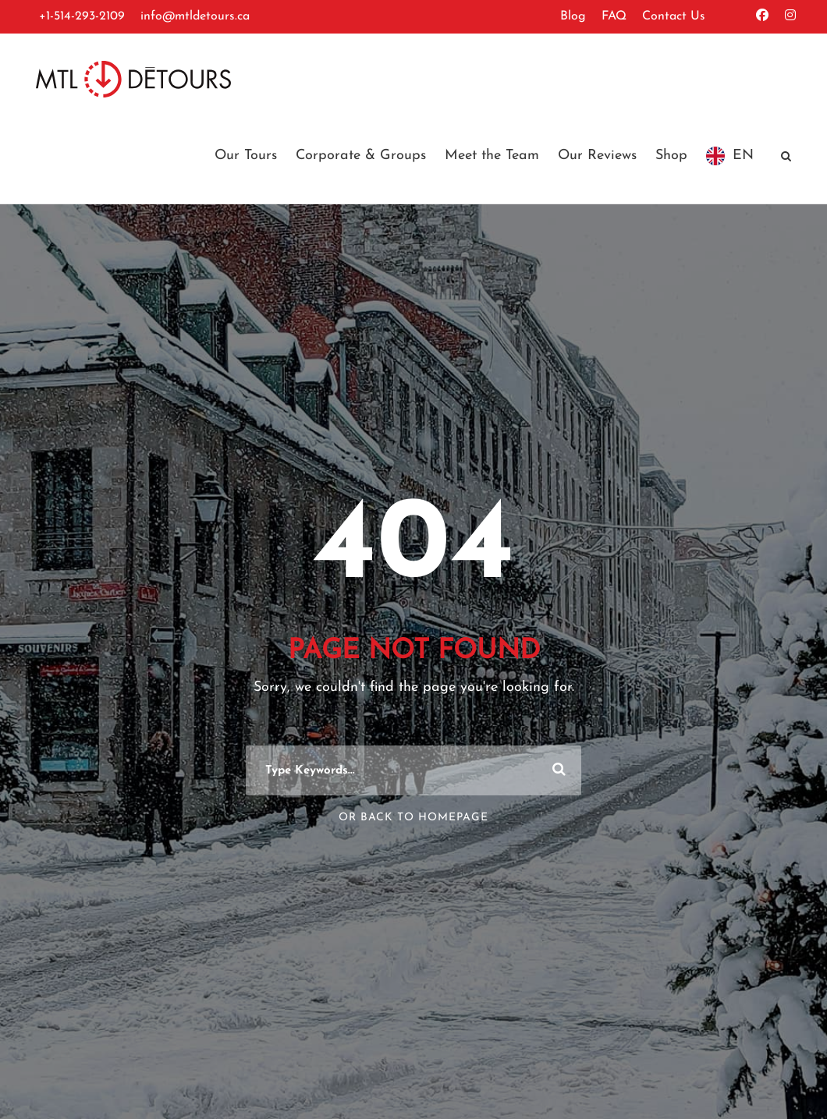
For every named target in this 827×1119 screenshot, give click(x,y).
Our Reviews (597, 155)
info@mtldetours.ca (195, 16)
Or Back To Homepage (413, 817)
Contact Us (673, 16)
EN (743, 155)
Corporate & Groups (361, 155)
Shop (671, 155)
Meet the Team (492, 155)
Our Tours (246, 155)
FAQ (614, 16)
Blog (573, 16)
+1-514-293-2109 (82, 16)
